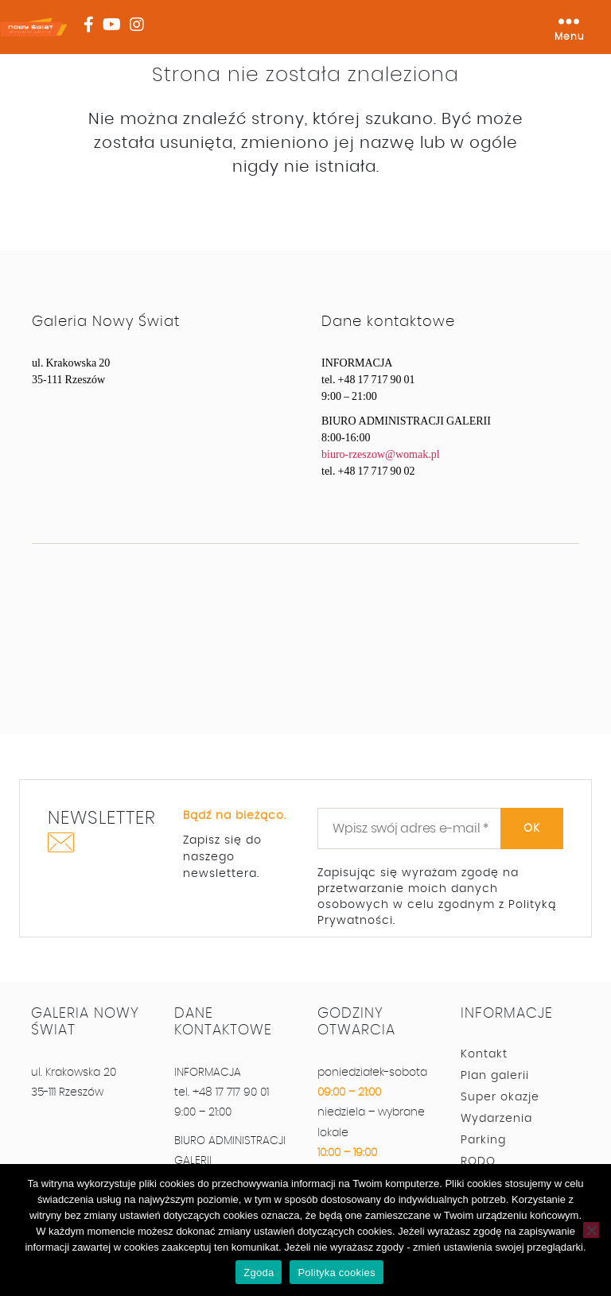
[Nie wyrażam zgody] (591, 1230)
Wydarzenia (496, 1118)
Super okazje (500, 1097)
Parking (483, 1140)
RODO (478, 1161)
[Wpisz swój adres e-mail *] (440, 828)
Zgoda (258, 1273)
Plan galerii (495, 1075)
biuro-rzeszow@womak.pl (380, 454)
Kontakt (484, 1054)
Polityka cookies (336, 1273)
